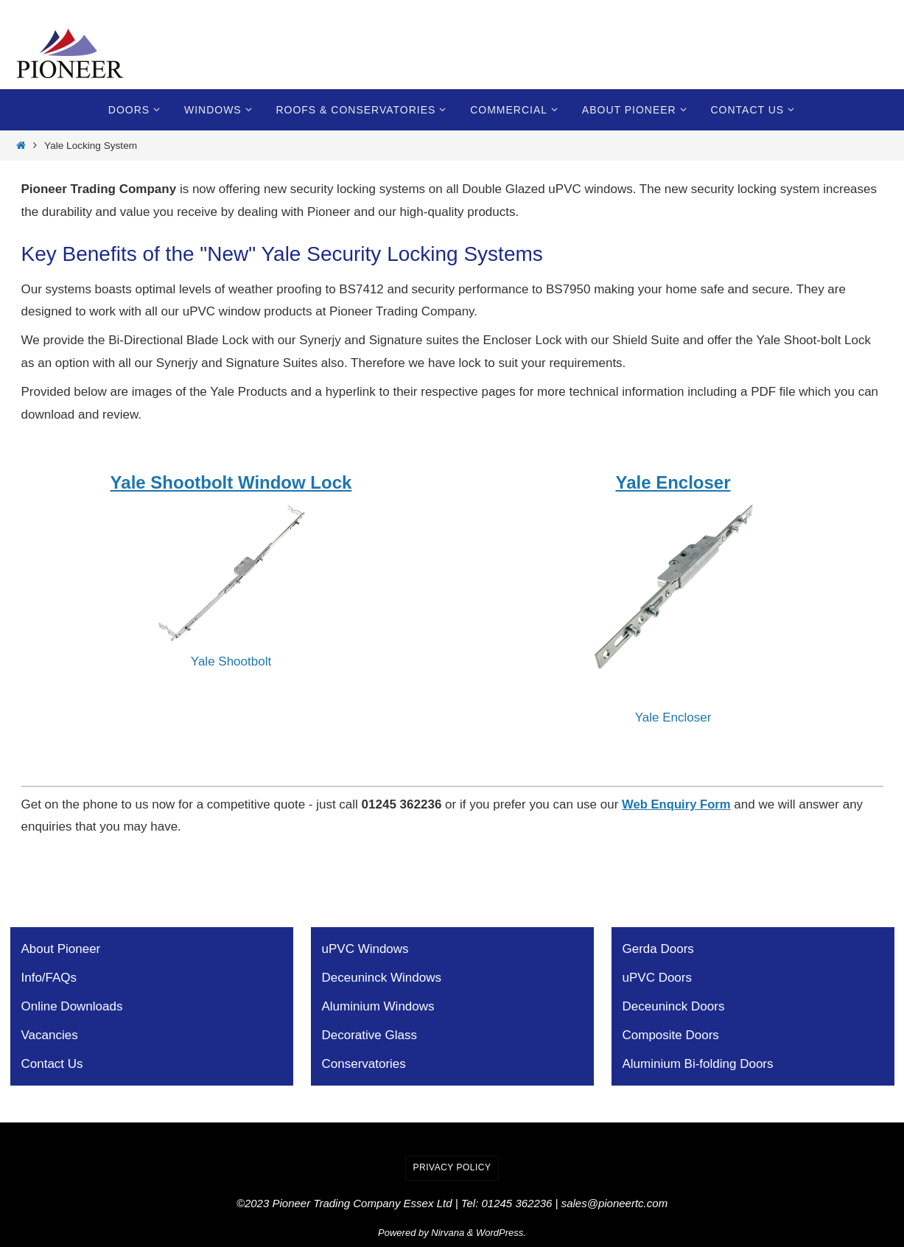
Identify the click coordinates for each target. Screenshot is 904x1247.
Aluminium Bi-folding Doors (698, 1064)
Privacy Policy (452, 1167)
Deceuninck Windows (382, 978)
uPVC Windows (365, 949)
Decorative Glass (369, 1035)
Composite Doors (671, 1035)
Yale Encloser (672, 482)
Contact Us (52, 1064)
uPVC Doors (657, 978)
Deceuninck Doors (674, 1006)
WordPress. (501, 1232)
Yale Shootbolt (231, 661)
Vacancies (49, 1035)
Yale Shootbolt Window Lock (231, 482)
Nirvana (447, 1232)
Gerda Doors (658, 949)
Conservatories (364, 1064)
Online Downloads (72, 1006)
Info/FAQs (49, 978)
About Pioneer (61, 949)
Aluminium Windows (378, 1006)
